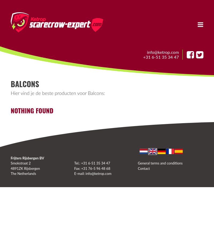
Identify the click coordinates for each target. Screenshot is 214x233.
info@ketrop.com (163, 52)
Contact (144, 168)
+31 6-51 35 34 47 (161, 57)
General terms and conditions (160, 163)
